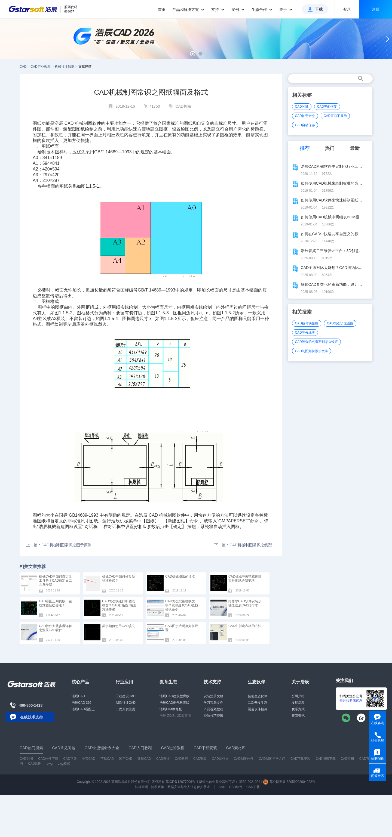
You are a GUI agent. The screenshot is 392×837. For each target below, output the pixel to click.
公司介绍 (298, 696)
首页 (162, 9)
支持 (218, 9)
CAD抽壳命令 (305, 116)
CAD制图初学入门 (272, 759)
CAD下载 (253, 787)
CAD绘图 (34, 763)
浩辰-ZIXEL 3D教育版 (175, 716)
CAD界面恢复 (327, 106)
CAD (23, 67)
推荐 (305, 148)
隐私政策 (157, 787)
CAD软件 (236, 787)
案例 (238, 9)
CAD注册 (347, 759)
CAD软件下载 (48, 759)
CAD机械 (183, 106)
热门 (330, 148)
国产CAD (125, 759)
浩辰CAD (78, 696)
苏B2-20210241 (250, 782)
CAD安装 (200, 759)
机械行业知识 (64, 67)
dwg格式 (64, 763)
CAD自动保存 (305, 125)
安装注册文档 (213, 696)
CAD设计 (163, 759)
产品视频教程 (213, 709)
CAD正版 (69, 759)
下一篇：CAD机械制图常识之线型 (243, 545)
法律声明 (141, 787)
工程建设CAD (126, 696)
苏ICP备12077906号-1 (182, 782)
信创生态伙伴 (257, 696)
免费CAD (88, 759)
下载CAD (107, 759)
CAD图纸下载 (325, 759)
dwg (50, 763)
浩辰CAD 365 (81, 703)
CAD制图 (26, 759)
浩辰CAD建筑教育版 (174, 696)
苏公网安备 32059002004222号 (289, 782)
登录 (347, 9)
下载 (319, 9)
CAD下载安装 (300, 759)
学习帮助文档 (213, 703)
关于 (286, 9)
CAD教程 (181, 759)
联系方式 (298, 709)
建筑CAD (144, 759)
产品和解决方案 (188, 9)
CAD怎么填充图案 (340, 323)
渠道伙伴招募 (257, 709)
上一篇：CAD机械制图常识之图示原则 (58, 545)
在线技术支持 (31, 717)
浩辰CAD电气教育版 (174, 703)
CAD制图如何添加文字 (311, 351)
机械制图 (167, 515)
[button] (193, 54)
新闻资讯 (298, 716)
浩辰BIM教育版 (171, 709)
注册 (375, 9)
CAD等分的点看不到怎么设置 (316, 342)
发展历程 (298, 703)
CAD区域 (301, 106)
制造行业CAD (126, 703)
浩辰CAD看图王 (83, 709)
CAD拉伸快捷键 (306, 323)
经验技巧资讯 (213, 716)
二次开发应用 (125, 709)
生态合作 (262, 9)
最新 (355, 148)
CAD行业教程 (40, 67)
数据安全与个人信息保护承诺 (188, 787)
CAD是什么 (220, 759)
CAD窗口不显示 (335, 116)
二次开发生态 (257, 703)
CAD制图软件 (244, 759)
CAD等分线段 (305, 332)
